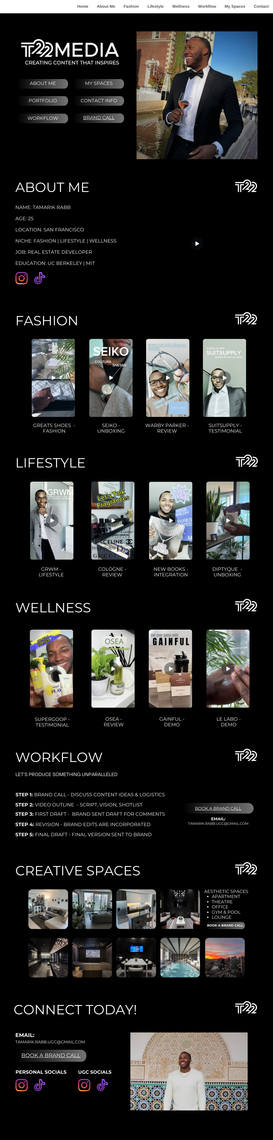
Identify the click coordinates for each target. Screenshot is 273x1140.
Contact (261, 6)
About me (43, 83)
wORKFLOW (42, 118)
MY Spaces (99, 83)
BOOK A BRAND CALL (50, 1055)
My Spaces (235, 6)
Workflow (207, 6)
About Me (106, 6)
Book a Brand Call (218, 808)
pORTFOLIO (43, 101)
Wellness (181, 6)
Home (83, 6)
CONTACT (92, 101)
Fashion (131, 6)
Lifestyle (155, 6)
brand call (99, 118)
